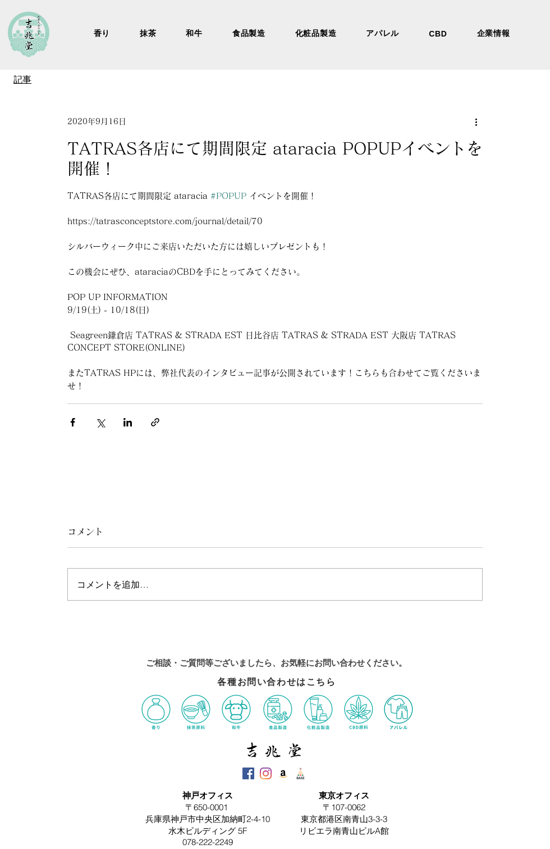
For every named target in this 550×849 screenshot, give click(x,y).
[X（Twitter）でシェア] (100, 422)
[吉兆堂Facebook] (248, 773)
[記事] (23, 80)
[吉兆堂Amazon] (283, 773)
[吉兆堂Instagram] (266, 773)
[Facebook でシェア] (72, 422)
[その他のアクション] (476, 121)
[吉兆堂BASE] (300, 773)
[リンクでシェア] (155, 422)
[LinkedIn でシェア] (127, 422)
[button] (493, 33)
